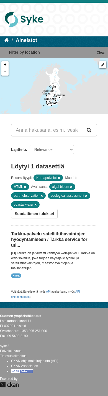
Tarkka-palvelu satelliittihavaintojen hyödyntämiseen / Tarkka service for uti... (49, 239)
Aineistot (26, 40)
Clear (101, 52)
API (48, 291)
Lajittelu (18, 149)
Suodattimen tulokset (34, 213)
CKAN (9, 385)
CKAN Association (24, 366)
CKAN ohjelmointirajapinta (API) (34, 361)
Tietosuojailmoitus (13, 356)
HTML (16, 275)
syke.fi (4, 346)
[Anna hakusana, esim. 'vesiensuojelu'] (46, 130)
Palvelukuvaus (10, 351)
